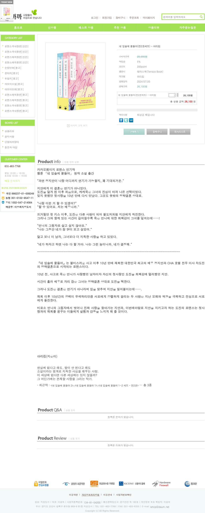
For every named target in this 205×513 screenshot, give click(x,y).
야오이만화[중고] (14, 89)
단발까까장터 (12, 141)
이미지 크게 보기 (77, 125)
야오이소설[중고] (14, 84)
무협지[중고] (12, 78)
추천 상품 (120, 27)
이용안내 (107, 494)
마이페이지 (149, 17)
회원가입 (107, 17)
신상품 (52, 27)
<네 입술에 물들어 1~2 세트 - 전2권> (118, 385)
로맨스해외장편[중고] (17, 100)
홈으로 (18, 27)
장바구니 (120, 17)
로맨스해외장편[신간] (17, 57)
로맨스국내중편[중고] (17, 105)
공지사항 (9, 136)
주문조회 (134, 17)
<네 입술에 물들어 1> (86, 385)
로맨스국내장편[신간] (17, 46)
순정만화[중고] (13, 67)
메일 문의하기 (12, 180)
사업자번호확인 (123, 494)
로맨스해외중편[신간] (17, 62)
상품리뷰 (153, 27)
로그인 (94, 17)
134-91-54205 (92, 502)
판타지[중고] (12, 73)
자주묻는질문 (187, 27)
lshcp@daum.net (159, 506)
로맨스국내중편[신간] (17, 51)
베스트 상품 (86, 27)
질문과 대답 (11, 147)
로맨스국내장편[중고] (17, 110)
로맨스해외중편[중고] (17, 94)
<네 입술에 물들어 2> (62, 385)
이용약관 (73, 494)
